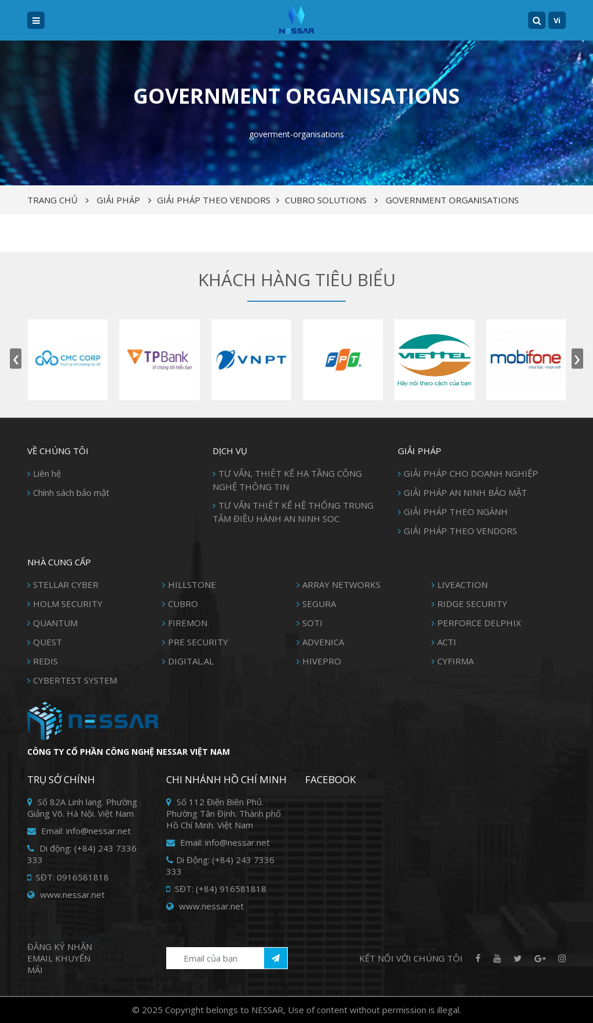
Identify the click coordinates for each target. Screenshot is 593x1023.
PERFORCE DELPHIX (479, 623)
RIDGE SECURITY (472, 603)
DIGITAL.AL (191, 661)
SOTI (312, 623)
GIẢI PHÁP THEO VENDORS (213, 200)
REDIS (45, 661)
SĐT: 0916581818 (68, 877)
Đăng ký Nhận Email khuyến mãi (59, 958)
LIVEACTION (462, 584)
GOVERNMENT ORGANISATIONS (452, 200)
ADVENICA (323, 642)
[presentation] (15, 359)
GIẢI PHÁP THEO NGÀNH (456, 511)
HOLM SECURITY (68, 603)
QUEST (47, 642)
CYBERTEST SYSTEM (75, 680)
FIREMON (187, 623)
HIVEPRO (321, 661)
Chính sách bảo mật (71, 492)
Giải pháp (118, 200)
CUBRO (183, 603)
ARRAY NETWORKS (341, 584)
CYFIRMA (455, 661)
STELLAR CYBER (65, 584)
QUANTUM (55, 623)
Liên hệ (47, 473)
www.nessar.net (66, 894)
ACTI (446, 642)
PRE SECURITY (198, 642)
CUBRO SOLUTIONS (326, 200)
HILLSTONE (192, 584)
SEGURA (319, 603)
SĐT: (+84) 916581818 (216, 888)
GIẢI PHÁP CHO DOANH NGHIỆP (471, 473)
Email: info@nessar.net (79, 830)
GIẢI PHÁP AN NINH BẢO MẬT (465, 492)
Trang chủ (52, 200)
